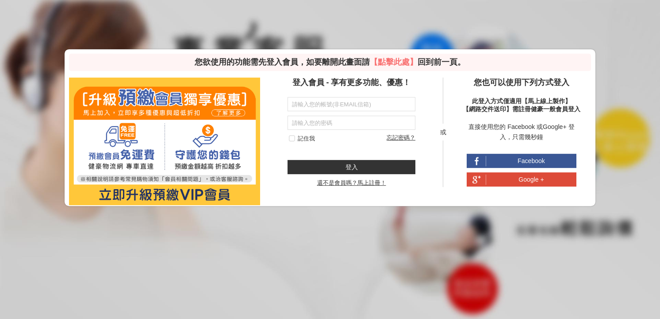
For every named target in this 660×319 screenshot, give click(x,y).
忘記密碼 (398, 137)
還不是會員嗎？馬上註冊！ (351, 183)
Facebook (531, 161)
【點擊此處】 (394, 62)
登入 (351, 167)
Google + (531, 179)
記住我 (306, 138)
